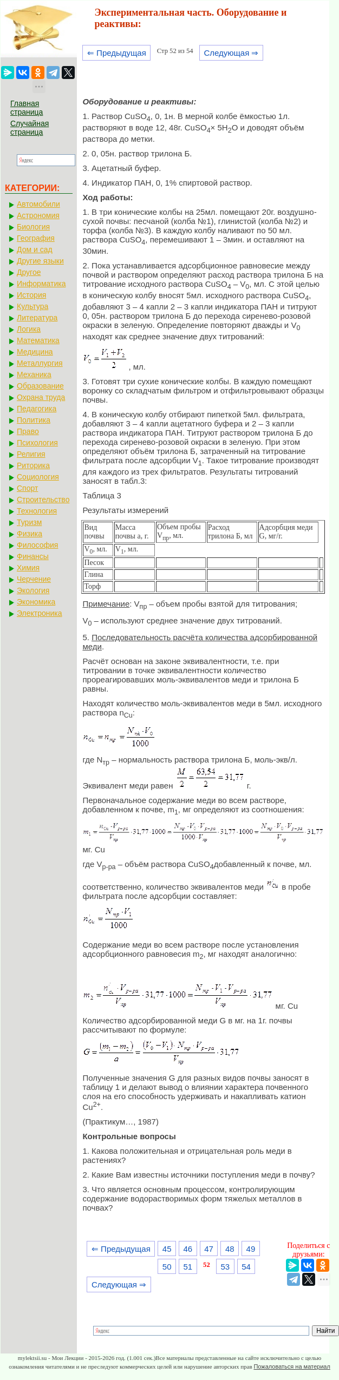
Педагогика (36, 408)
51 (188, 1266)
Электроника (39, 613)
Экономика (36, 601)
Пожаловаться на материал (291, 1366)
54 (246, 1266)
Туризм (29, 522)
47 (208, 1248)
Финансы (33, 556)
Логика (29, 329)
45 (167, 1248)
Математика (38, 340)
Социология (38, 476)
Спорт (27, 488)
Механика (34, 374)
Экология (33, 590)
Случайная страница (29, 127)
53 (225, 1266)
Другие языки (40, 261)
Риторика (33, 465)
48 (229, 1248)
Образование (40, 386)
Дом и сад (35, 249)
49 (251, 1248)
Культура (32, 306)
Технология (37, 511)
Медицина (35, 351)
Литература (37, 317)
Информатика (41, 283)
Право (28, 431)
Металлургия (40, 363)
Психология (37, 442)
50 (167, 1266)
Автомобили (38, 204)
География (36, 238)
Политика (33, 420)
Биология (33, 226)
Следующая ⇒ (231, 52)
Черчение (34, 579)
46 (188, 1248)
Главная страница (26, 107)
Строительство (43, 499)
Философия (37, 545)
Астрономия (38, 215)
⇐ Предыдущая (116, 52)
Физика (29, 533)
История (31, 295)
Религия (31, 454)
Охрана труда (41, 397)
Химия (28, 567)
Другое (29, 272)
